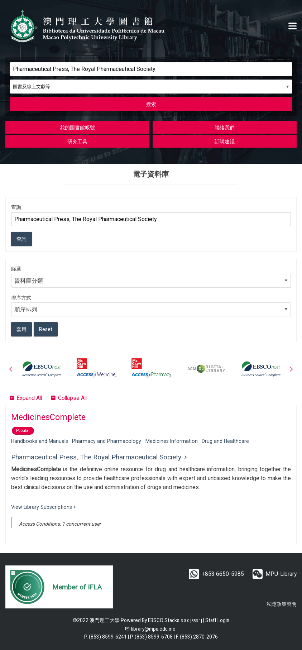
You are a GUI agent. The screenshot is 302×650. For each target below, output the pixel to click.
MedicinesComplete (48, 417)
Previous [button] (10, 368)
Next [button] (291, 368)
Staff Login (217, 620)
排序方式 (21, 298)
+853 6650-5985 (223, 573)
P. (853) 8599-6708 (151, 637)
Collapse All (72, 398)
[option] (41, 369)
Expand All (29, 398)
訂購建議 (225, 141)
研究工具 (77, 141)
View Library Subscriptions (41, 507)
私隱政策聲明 (282, 604)
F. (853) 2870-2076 (197, 637)
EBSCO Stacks (163, 620)
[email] (150, 629)
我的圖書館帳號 (77, 127)
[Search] (151, 69)
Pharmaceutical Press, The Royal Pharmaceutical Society (96, 457)
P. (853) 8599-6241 (105, 637)
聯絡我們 (225, 127)
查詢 (16, 207)
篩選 (16, 269)
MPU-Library (281, 573)
